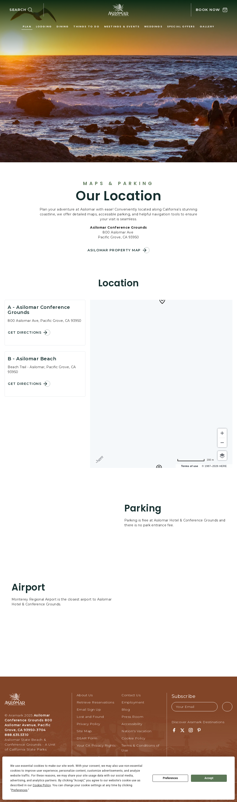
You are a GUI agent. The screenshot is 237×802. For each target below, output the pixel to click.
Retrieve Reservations (95, 702)
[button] (26, 10)
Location (118, 283)
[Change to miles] (195, 459)
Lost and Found (90, 717)
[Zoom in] (222, 433)
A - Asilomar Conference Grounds (39, 310)
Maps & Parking (118, 183)
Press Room (132, 717)
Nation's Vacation (137, 731)
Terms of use (189, 466)
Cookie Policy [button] (42, 785)
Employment (133, 702)
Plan (27, 26)
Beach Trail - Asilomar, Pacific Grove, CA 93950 (42, 369)
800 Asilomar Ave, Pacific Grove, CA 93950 (44, 321)
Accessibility (132, 724)
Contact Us (131, 695)
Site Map (84, 731)
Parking (143, 508)
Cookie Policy (133, 738)
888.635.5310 (16, 735)
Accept (209, 778)
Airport (28, 587)
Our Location (118, 195)
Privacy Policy (88, 724)
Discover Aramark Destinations (198, 722)
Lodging (44, 26)
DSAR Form (87, 738)
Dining (62, 26)
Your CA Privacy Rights (96, 745)
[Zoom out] (222, 442)
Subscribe (184, 696)
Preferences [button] (19, 790)
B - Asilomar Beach (32, 358)
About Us (85, 695)
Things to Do (86, 26)
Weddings (153, 26)
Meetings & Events (122, 26)
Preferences (170, 778)
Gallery (207, 26)
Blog (126, 709)
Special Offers (181, 26)
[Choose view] (222, 455)
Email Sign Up (89, 709)
